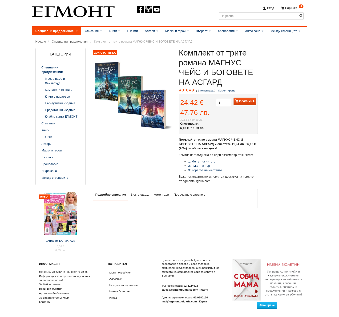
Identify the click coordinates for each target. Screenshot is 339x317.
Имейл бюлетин (119, 291)
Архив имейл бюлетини (54, 293)
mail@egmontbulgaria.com (179, 301)
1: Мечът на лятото (201, 161)
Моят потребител (120, 272)
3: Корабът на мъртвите (205, 170)
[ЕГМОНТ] (73, 10)
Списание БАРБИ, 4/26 (60, 240)
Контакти (45, 301)
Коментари (161, 194)
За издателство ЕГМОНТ (55, 297)
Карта (204, 289)
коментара (206, 90)
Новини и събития (50, 288)
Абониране (267, 305)
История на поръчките (123, 285)
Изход (113, 297)
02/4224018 (191, 285)
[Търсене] (301, 16)
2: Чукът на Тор (199, 165)
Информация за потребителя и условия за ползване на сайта (64, 277)
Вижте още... (140, 194)
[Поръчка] (292, 8)
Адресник (115, 278)
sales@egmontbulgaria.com (179, 289)
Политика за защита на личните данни (63, 271)
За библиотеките (50, 284)
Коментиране (226, 90)
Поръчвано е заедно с (189, 194)
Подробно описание (110, 194)
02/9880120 (201, 297)
